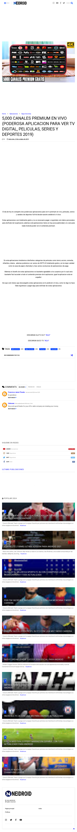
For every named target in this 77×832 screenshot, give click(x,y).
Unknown (11, 403)
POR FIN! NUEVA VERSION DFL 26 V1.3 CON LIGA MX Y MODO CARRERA (38, 631)
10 (6, 765)
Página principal (9, 808)
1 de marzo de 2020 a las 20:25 (32, 392)
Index (40, 808)
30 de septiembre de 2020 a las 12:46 (24, 403)
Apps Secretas (26, 114)
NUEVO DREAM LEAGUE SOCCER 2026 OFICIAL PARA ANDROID (33, 659)
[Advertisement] (38, 23)
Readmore (23, 525)
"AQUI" (48, 335)
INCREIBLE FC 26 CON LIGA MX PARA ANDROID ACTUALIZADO (33, 716)
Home (4, 114)
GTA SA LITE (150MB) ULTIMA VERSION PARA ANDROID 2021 (32, 546)
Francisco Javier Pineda (16, 392)
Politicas (7, 812)
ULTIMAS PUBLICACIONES (13, 469)
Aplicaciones (14, 114)
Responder (12, 397)
